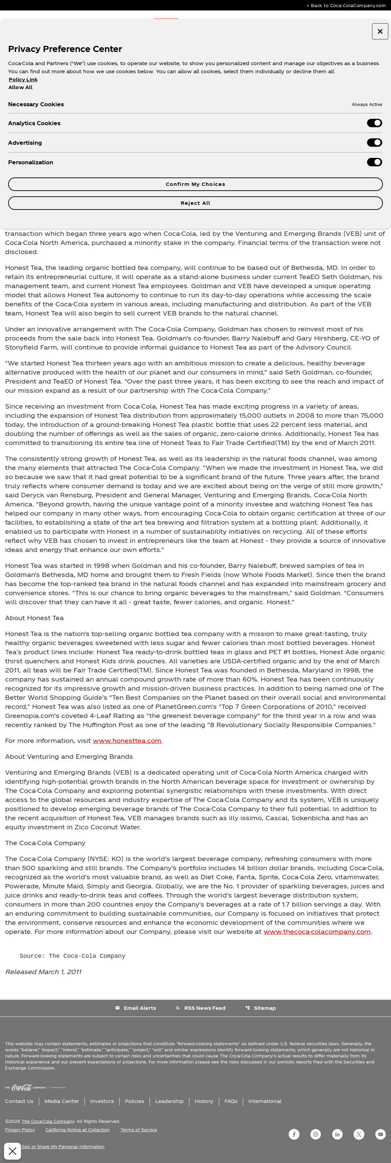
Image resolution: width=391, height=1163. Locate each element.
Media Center (62, 1101)
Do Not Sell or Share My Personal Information (54, 1146)
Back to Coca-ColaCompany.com (346, 5)
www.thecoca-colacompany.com (317, 931)
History (204, 1101)
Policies (134, 1101)
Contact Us (19, 1101)
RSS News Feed (201, 1008)
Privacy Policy (20, 1129)
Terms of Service (139, 1129)
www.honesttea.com (127, 740)
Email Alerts (135, 1008)
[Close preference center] (380, 31)
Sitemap (260, 1008)
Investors (102, 1101)
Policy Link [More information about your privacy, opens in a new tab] (23, 79)
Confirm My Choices (195, 184)
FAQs (231, 1101)
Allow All (20, 87)
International (265, 1101)
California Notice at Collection (78, 1129)
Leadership (169, 1101)
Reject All (195, 203)
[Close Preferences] (10, 1151)
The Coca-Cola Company (48, 1121)
